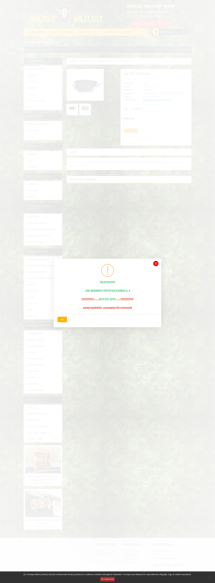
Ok (62, 319)
